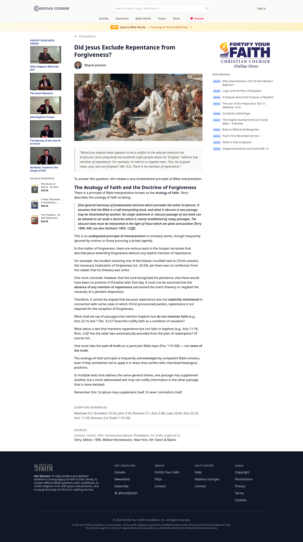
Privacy (240, 486)
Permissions (244, 479)
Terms (239, 493)
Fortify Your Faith (167, 472)
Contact (160, 486)
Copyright (242, 472)
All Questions (85, 36)
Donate (197, 18)
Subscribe (121, 486)
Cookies (240, 500)
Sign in (261, 8)
